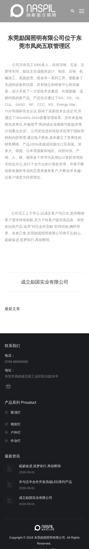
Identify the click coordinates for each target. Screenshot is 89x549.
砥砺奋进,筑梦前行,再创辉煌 (40, 466)
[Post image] (9, 469)
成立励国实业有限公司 (35, 498)
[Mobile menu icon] (81, 11)
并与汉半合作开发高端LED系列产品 (45, 482)
